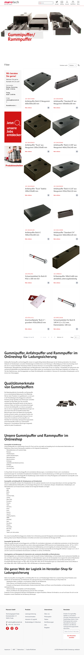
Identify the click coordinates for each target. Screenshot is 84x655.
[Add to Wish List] (48, 107)
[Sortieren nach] (73, 65)
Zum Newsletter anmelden (71, 636)
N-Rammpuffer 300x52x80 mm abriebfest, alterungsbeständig (66, 277)
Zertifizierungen (49, 622)
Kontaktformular (11, 105)
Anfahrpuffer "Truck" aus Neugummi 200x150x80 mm (36, 146)
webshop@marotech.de (12, 100)
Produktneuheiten (13, 165)
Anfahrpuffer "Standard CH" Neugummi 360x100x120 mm (65, 233)
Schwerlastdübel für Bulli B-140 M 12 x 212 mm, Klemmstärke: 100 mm (64, 322)
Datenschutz (20, 649)
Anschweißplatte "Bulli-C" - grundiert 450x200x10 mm (35, 321)
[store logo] (11, 3)
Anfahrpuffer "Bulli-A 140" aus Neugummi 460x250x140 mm (65, 146)
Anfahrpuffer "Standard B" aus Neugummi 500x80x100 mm (65, 102)
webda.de (77, 649)
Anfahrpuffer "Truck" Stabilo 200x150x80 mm (35, 189)
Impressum (7, 649)
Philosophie (47, 616)
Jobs (45, 625)
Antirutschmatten (30, 616)
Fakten (46, 619)
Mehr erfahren (28, 107)
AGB (14, 649)
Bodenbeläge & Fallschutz (33, 622)
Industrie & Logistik (31, 619)
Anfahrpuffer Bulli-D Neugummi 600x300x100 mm (37, 102)
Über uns (47, 614)
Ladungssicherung (30, 614)
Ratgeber (47, 627)
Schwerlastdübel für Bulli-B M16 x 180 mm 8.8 (35, 277)
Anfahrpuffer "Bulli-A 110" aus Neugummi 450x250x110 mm (65, 189)
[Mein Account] (67, 3)
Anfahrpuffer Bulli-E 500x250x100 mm (33, 233)
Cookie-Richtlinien (31, 649)
